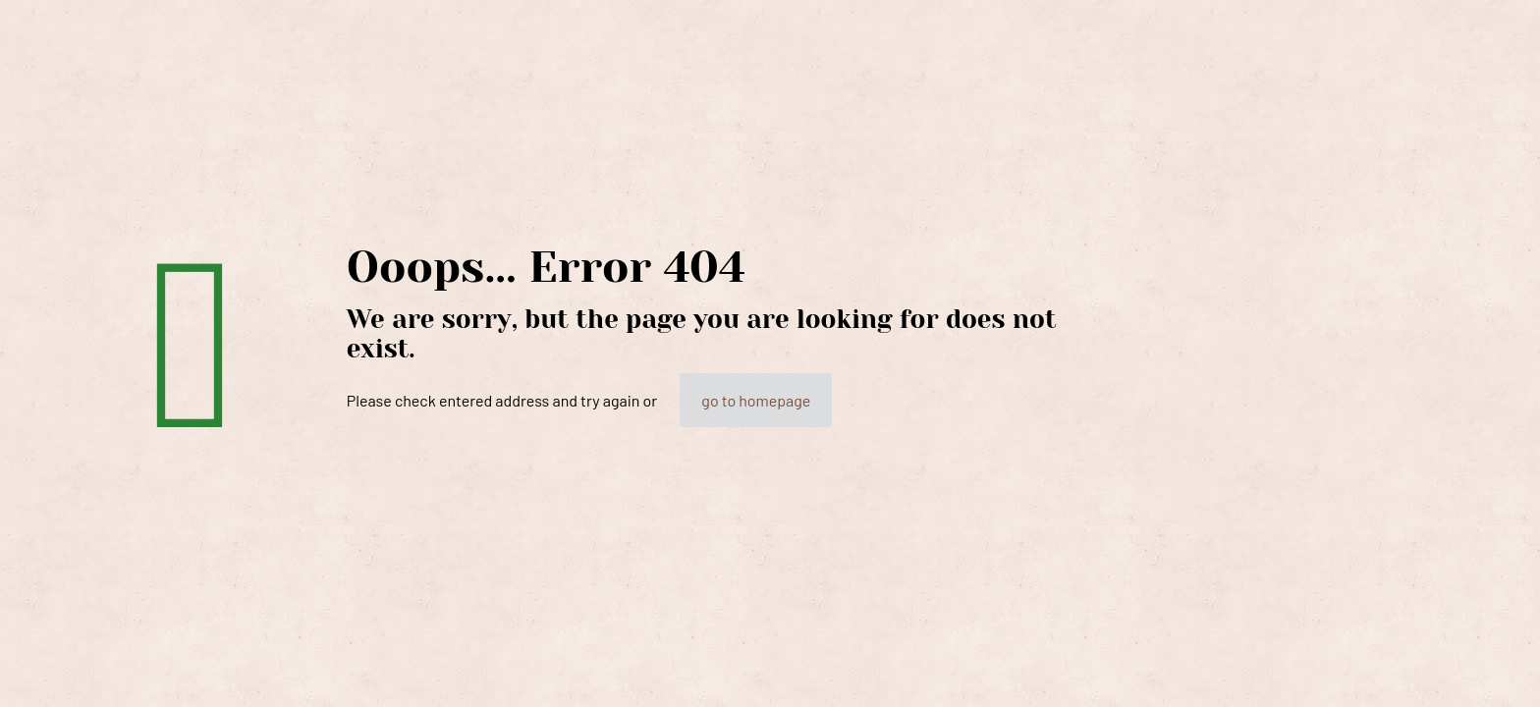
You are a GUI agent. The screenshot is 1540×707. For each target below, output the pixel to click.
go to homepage (755, 400)
